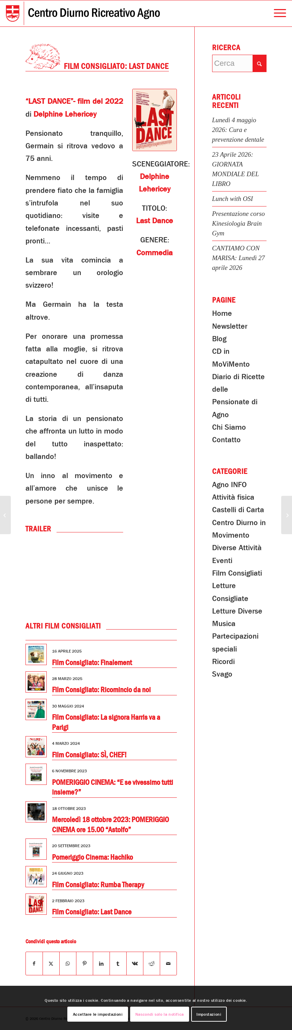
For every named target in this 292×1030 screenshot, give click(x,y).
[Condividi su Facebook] (34, 963)
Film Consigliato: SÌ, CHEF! (89, 755)
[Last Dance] (154, 120)
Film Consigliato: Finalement (92, 663)
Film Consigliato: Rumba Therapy (98, 885)
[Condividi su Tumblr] (118, 963)
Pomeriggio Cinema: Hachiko (92, 857)
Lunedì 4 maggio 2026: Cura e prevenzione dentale (238, 129)
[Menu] (276, 13)
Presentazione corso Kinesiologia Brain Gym (238, 223)
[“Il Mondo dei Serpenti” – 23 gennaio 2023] (286, 515)
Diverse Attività (237, 548)
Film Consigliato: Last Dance (92, 912)
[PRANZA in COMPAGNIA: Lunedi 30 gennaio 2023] (5, 515)
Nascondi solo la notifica (159, 1014)
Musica (223, 624)
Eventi (222, 560)
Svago (222, 674)
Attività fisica (233, 497)
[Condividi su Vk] (135, 963)
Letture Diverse (237, 611)
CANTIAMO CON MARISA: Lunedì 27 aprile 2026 (238, 257)
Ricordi (223, 661)
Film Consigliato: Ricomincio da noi (101, 690)
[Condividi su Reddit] (151, 963)
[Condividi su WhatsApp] (68, 963)
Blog (219, 339)
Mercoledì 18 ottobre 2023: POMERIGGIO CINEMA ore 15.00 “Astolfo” (110, 825)
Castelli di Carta (238, 510)
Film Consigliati (237, 573)
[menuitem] (276, 13)
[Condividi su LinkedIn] (101, 963)
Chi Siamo (229, 427)
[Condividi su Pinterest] (84, 963)
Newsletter (229, 326)
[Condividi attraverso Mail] (168, 963)
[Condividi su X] (51, 963)
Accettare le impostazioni (98, 1014)
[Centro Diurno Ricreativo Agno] (83, 13)
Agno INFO (229, 485)
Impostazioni (208, 1014)
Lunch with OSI (232, 198)
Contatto (226, 440)
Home (222, 313)
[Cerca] (239, 63)
